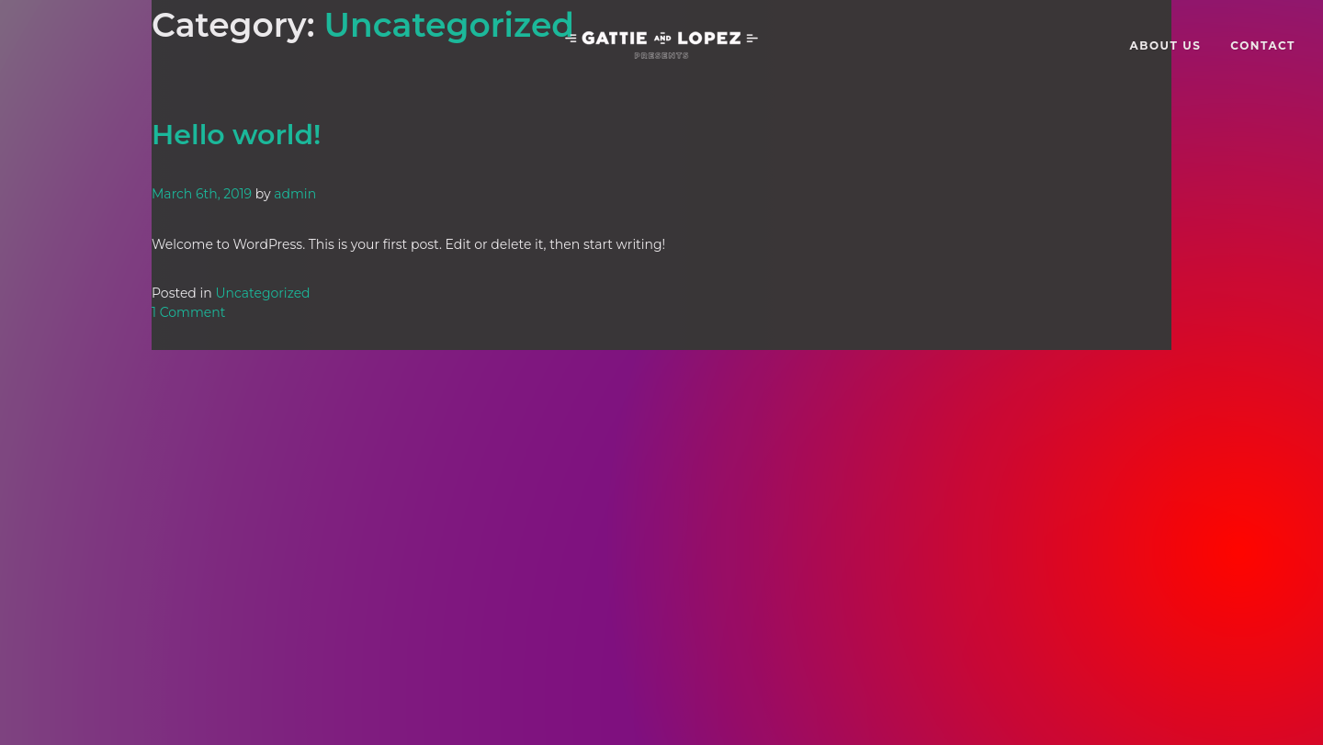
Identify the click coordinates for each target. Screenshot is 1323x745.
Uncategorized (262, 293)
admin (295, 194)
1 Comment (188, 312)
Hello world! (236, 135)
